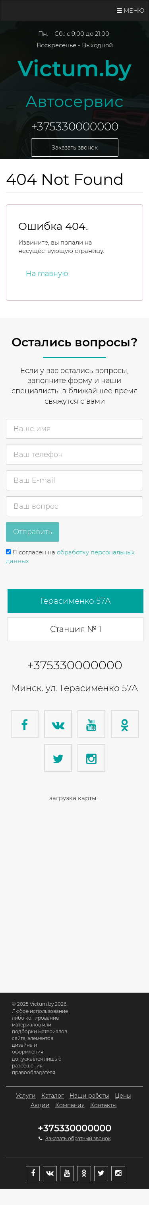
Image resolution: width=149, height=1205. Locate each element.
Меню (130, 10)
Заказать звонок (75, 147)
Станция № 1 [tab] (75, 629)
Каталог (52, 1095)
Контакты (103, 1105)
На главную (47, 273)
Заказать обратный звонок (78, 1138)
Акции (40, 1105)
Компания (70, 1105)
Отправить (32, 531)
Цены (123, 1095)
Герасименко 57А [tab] (75, 601)
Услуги (26, 1095)
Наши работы (89, 1095)
